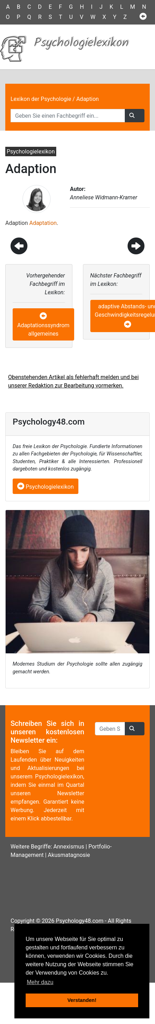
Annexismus (68, 846)
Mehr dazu (40, 982)
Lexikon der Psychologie (41, 99)
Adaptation (43, 223)
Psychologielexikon (45, 486)
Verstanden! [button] (81, 1000)
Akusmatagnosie (69, 855)
